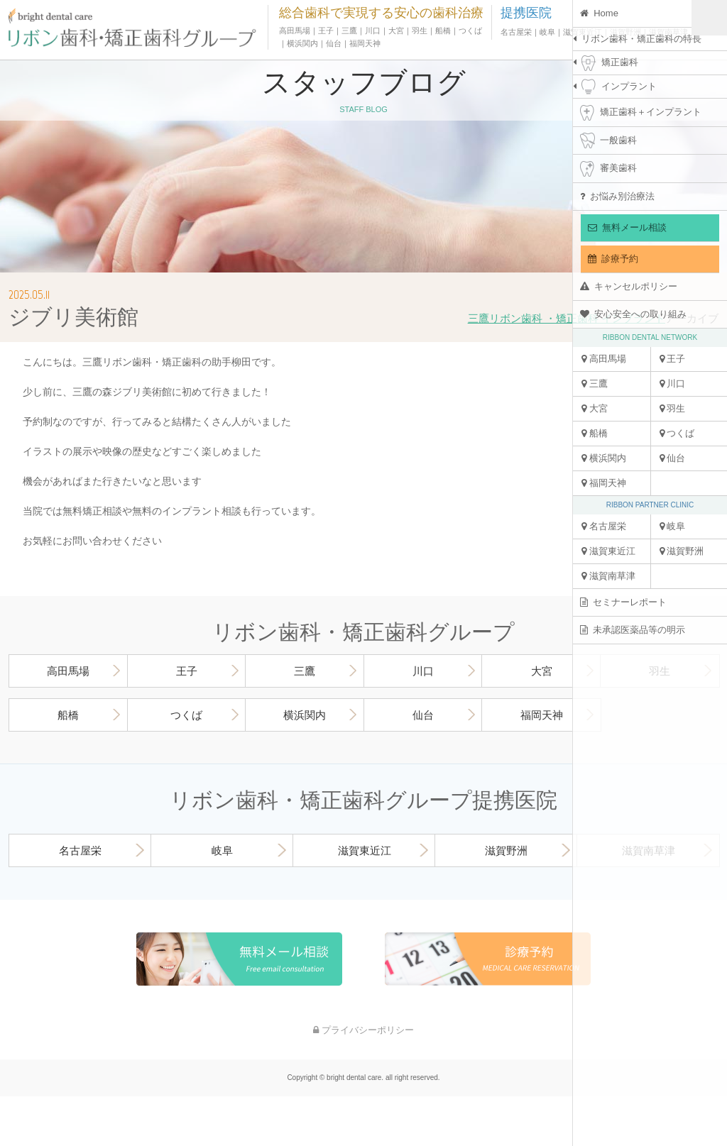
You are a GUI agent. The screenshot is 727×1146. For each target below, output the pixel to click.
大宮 (594, 408)
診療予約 (613, 258)
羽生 (673, 408)
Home (599, 13)
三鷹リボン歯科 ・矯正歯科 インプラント (566, 318)
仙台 (673, 458)
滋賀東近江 (608, 551)
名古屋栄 (603, 526)
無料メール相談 (627, 227)
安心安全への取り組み (633, 314)
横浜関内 (603, 458)
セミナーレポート (623, 602)
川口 (673, 383)
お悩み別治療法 (617, 196)
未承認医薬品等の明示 (632, 629)
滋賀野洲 (682, 551)
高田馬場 (603, 358)
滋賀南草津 (608, 576)
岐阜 (673, 526)
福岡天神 (603, 483)
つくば (677, 433)
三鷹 (594, 383)
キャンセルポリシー (628, 286)
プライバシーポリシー (363, 1030)
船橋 (594, 433)
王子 (673, 358)
